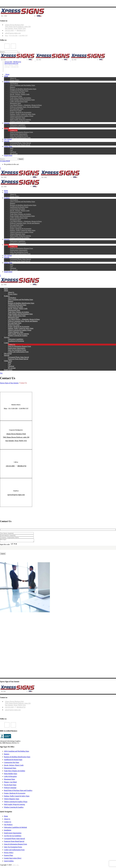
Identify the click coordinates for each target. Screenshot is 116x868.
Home (6, 817)
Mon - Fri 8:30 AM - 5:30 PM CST (16, 36)
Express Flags (8, 856)
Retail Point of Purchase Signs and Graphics (18, 791)
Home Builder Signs (10, 774)
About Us (7, 819)
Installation (7, 831)
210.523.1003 (9, 30)
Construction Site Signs (11, 763)
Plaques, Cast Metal (10, 782)
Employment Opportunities (12, 833)
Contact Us (7, 822)
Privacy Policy (8, 853)
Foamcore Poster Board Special (14, 842)
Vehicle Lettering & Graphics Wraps (15, 802)
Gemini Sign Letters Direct (12, 859)
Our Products (8, 825)
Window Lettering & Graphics (13, 808)
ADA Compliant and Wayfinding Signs (16, 752)
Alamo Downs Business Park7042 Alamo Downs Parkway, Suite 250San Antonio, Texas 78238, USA (18, 26)
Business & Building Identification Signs (17, 757)
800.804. (20, 466)
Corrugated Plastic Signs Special (14, 839)
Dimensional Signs (10, 768)
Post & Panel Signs (10, 785)
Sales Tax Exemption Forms (13, 847)
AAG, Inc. (15, 865)
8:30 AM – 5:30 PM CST (11, 67)
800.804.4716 (21, 30)
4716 (24, 466)
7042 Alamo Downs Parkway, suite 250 (16, 437)
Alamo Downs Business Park (16, 434)
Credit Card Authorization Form (14, 850)
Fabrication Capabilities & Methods (15, 828)
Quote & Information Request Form (15, 845)
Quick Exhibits (9, 861)
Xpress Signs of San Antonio (9, 383)
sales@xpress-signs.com (13, 33)
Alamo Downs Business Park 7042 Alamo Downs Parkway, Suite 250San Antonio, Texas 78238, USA (18, 704)
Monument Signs (9, 780)
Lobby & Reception (10, 777)
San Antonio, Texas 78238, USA (16, 441)
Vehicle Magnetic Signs (11, 799)
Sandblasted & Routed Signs (13, 760)
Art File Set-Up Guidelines (12, 836)
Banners (6, 754)
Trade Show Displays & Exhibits (14, 771)
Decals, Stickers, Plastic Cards (13, 766)
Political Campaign (10, 788)
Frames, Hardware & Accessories (14, 794)
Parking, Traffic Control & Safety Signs (16, 796)
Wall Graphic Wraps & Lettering (14, 805)
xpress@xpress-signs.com (16, 495)
